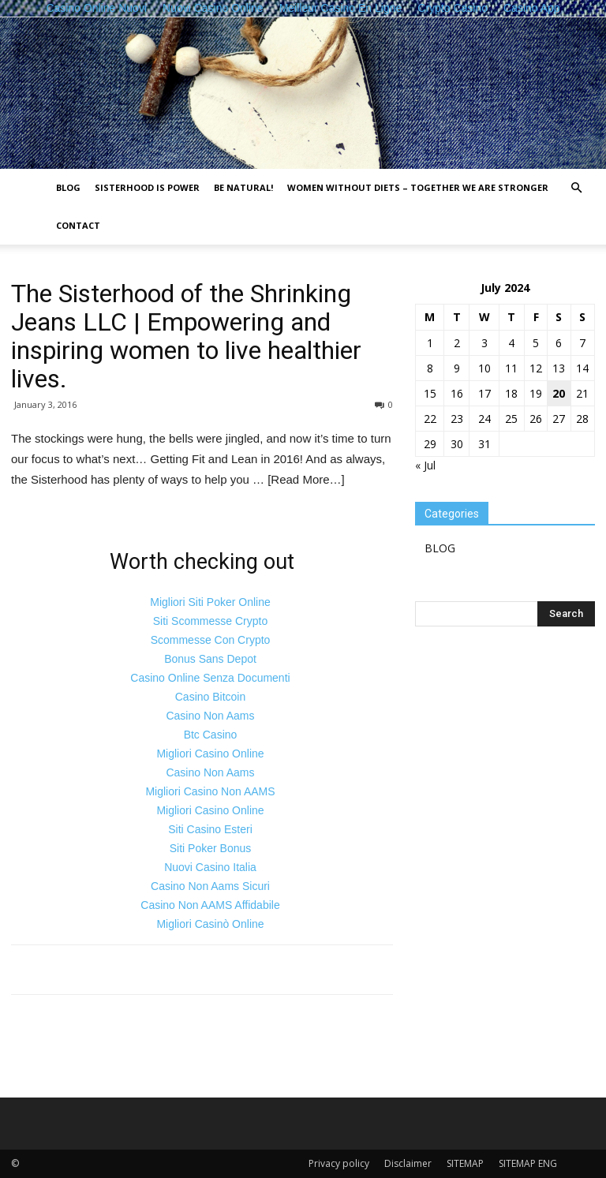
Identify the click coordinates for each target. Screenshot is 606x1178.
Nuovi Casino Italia (210, 867)
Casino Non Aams (210, 715)
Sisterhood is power (147, 187)
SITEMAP (465, 1163)
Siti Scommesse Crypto (210, 621)
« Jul (425, 465)
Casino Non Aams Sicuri (210, 886)
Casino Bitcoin (210, 696)
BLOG (68, 187)
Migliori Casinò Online (210, 924)
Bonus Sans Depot (210, 659)
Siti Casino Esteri (210, 829)
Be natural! (243, 187)
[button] (576, 188)
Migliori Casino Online (210, 753)
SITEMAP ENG (528, 1163)
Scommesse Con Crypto (211, 640)
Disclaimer (408, 1163)
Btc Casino (211, 734)
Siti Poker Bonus (211, 848)
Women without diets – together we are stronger (417, 187)
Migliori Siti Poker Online (210, 602)
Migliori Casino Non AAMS (210, 791)
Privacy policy (339, 1163)
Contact (78, 225)
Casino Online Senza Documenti (210, 677)
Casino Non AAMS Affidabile (209, 905)
